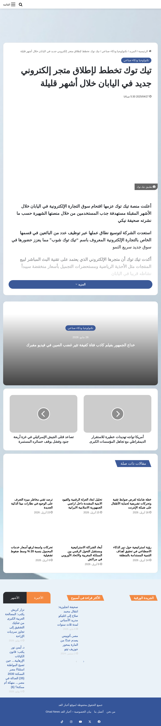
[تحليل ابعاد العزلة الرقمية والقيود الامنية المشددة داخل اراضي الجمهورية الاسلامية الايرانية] (80, 483)
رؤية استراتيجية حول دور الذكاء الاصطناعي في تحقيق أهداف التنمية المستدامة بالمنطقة (132, 551)
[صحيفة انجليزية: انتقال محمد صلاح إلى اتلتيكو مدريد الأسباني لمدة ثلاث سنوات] (92, 613)
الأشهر (15, 597)
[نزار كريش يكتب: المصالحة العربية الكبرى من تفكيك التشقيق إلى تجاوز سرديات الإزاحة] (39, 615)
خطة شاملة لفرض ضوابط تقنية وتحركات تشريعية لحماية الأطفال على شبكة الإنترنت (131, 503)
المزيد (132, 51)
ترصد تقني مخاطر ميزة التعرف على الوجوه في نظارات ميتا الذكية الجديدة (32, 503)
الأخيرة (38, 597)
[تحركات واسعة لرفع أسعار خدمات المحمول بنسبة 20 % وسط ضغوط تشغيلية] (31, 531)
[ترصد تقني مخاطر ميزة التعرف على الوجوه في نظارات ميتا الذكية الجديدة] (31, 483)
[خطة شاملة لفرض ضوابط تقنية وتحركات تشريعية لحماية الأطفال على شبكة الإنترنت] (129, 483)
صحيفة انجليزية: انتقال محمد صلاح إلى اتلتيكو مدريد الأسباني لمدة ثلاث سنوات (67, 615)
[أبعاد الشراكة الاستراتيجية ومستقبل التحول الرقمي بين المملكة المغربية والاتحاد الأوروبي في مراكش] (80, 531)
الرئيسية (144, 51)
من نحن (111, 711)
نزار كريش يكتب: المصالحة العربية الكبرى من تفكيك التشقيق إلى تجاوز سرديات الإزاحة (14, 623)
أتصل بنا (99, 711)
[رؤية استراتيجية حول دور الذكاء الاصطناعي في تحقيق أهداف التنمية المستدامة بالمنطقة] (129, 531)
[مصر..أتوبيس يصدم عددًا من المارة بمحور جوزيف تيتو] (92, 642)
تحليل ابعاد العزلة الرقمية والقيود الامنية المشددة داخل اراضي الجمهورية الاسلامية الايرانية (82, 503)
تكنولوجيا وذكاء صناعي (114, 51)
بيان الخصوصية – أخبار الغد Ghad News (68, 711)
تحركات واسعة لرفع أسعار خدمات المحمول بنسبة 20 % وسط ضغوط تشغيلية (32, 551)
